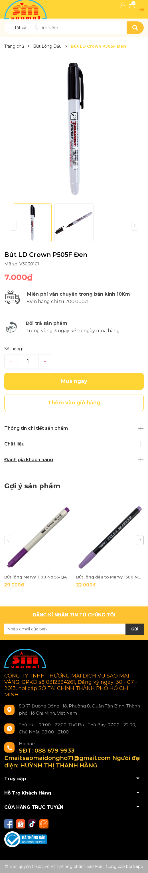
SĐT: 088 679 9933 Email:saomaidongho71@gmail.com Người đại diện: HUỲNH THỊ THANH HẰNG (72, 758)
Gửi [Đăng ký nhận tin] (134, 629)
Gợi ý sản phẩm (32, 486)
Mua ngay (74, 381)
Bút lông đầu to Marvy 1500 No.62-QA (110, 577)
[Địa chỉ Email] (74, 629)
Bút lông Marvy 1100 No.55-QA (35, 577)
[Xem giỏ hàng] (132, 5)
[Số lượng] (27, 361)
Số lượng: (13, 348)
